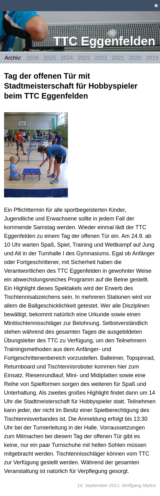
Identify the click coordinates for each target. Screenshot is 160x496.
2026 (32, 58)
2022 (101, 58)
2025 (49, 58)
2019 (152, 58)
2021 (118, 58)
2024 (66, 58)
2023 (84, 58)
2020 (135, 58)
